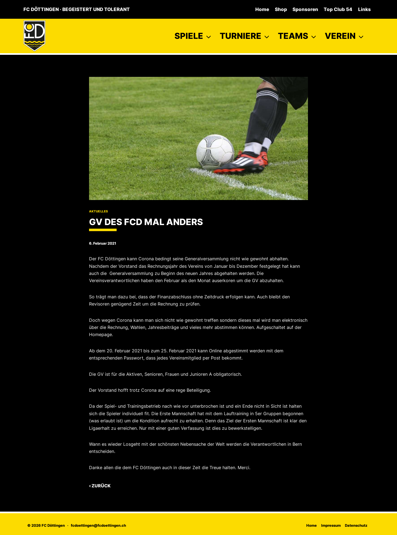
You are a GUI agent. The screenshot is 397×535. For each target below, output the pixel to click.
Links (364, 9)
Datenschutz (356, 525)
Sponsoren (305, 9)
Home (262, 9)
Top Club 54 (338, 9)
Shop (281, 9)
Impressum (331, 525)
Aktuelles (98, 211)
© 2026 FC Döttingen (46, 525)
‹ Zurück (100, 485)
